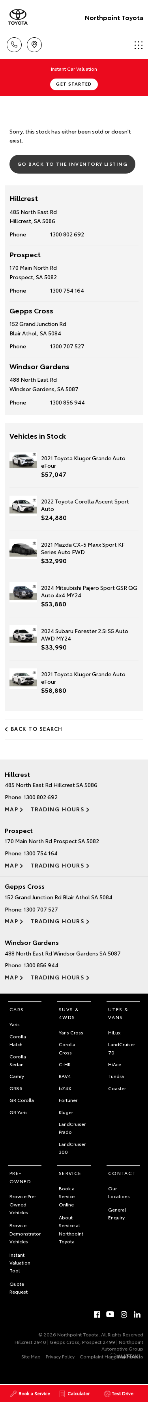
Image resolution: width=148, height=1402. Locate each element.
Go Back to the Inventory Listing (72, 163)
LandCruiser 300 (72, 1147)
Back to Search (37, 728)
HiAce (114, 1064)
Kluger (66, 1112)
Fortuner (68, 1099)
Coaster (117, 1088)
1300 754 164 (67, 290)
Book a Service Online (67, 1196)
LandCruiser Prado (72, 1127)
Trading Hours (57, 809)
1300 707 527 (67, 346)
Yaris (14, 1024)
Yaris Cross (71, 1032)
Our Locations (119, 1192)
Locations (34, 43)
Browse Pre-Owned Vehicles (22, 1204)
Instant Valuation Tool (19, 1262)
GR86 (15, 1088)
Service (70, 1173)
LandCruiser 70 (121, 1048)
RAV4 (65, 1076)
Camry (16, 1076)
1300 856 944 (67, 402)
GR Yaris (18, 1112)
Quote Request (18, 1287)
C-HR (65, 1064)
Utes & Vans (118, 1013)
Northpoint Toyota (114, 17)
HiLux (114, 1032)
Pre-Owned (20, 1177)
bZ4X (65, 1088)
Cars (16, 1009)
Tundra (116, 1076)
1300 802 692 (67, 234)
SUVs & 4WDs (69, 1013)
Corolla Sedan (17, 1060)
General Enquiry (117, 1213)
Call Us (14, 43)
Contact (122, 1173)
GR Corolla (21, 1099)
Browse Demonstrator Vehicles (25, 1233)
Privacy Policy (60, 1356)
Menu (138, 44)
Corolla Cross (67, 1048)
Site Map (31, 1356)
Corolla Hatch (17, 1040)
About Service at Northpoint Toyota (71, 1229)
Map (11, 809)
